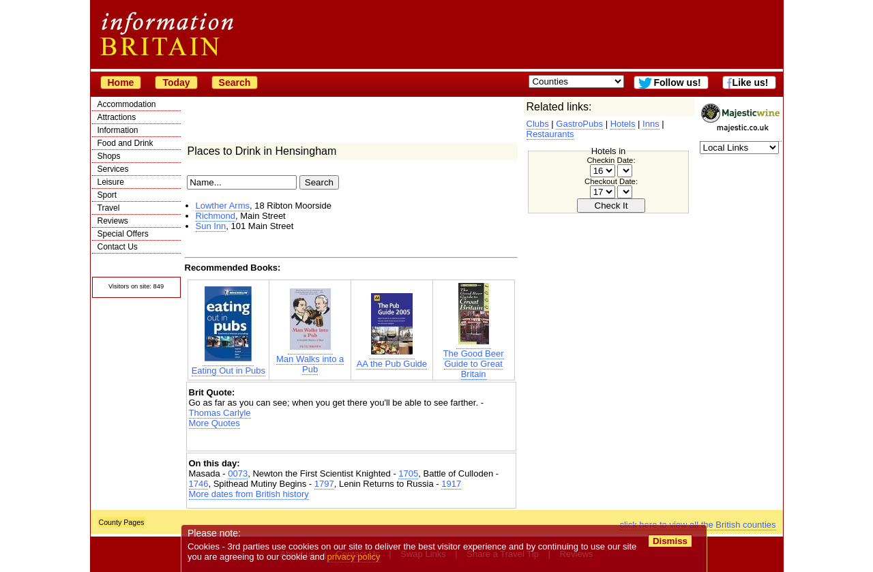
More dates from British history (249, 494)
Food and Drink (125, 143)
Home (121, 82)
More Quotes (214, 423)
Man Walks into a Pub (310, 359)
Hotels (623, 124)
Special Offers (123, 234)
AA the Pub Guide (392, 358)
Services (113, 169)
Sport (107, 195)
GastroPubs (579, 124)
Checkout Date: (611, 181)
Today (176, 82)
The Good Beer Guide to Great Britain (473, 358)
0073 (238, 473)
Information (118, 130)
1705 (408, 473)
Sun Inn (211, 226)
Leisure (111, 182)
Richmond (216, 216)
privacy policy (354, 557)
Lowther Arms (223, 205)
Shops (109, 156)
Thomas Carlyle (220, 413)
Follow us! (676, 82)
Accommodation (127, 104)
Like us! (751, 82)
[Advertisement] (351, 440)
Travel (109, 208)
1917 (451, 484)
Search (235, 82)
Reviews (113, 221)
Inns (651, 124)
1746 (199, 484)
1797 (324, 484)
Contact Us (118, 247)
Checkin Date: (611, 160)
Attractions (117, 117)
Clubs (538, 124)
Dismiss (670, 541)
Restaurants (550, 134)
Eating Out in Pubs (228, 365)
